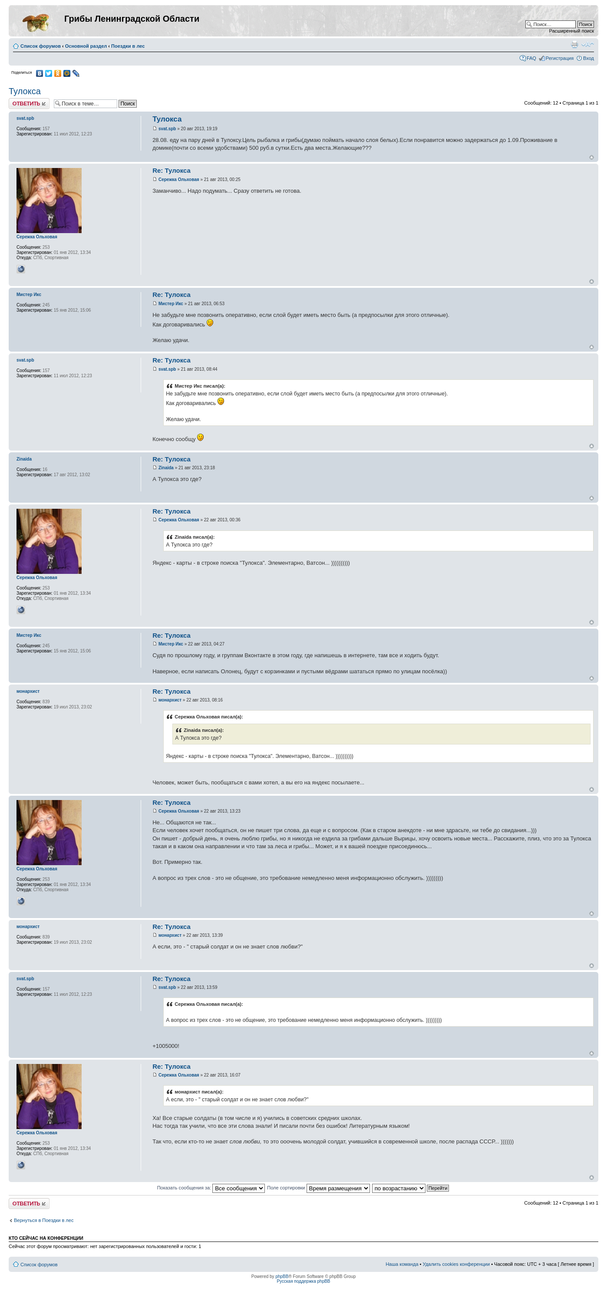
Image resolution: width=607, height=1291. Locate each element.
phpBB (281, 1276)
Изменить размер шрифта (587, 44)
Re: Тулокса (171, 170)
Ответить (29, 103)
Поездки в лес (128, 46)
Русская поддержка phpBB (303, 1281)
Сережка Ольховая (178, 179)
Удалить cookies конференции (456, 1264)
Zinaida (166, 467)
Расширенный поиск (571, 30)
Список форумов (40, 46)
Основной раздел (86, 46)
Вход (588, 58)
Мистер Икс (170, 303)
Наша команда (402, 1264)
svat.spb (167, 128)
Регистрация (560, 58)
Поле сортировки (318, 1187)
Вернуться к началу (591, 157)
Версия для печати (574, 44)
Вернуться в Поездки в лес (43, 1220)
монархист (169, 700)
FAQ (531, 58)
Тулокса (25, 91)
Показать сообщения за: (211, 1187)
